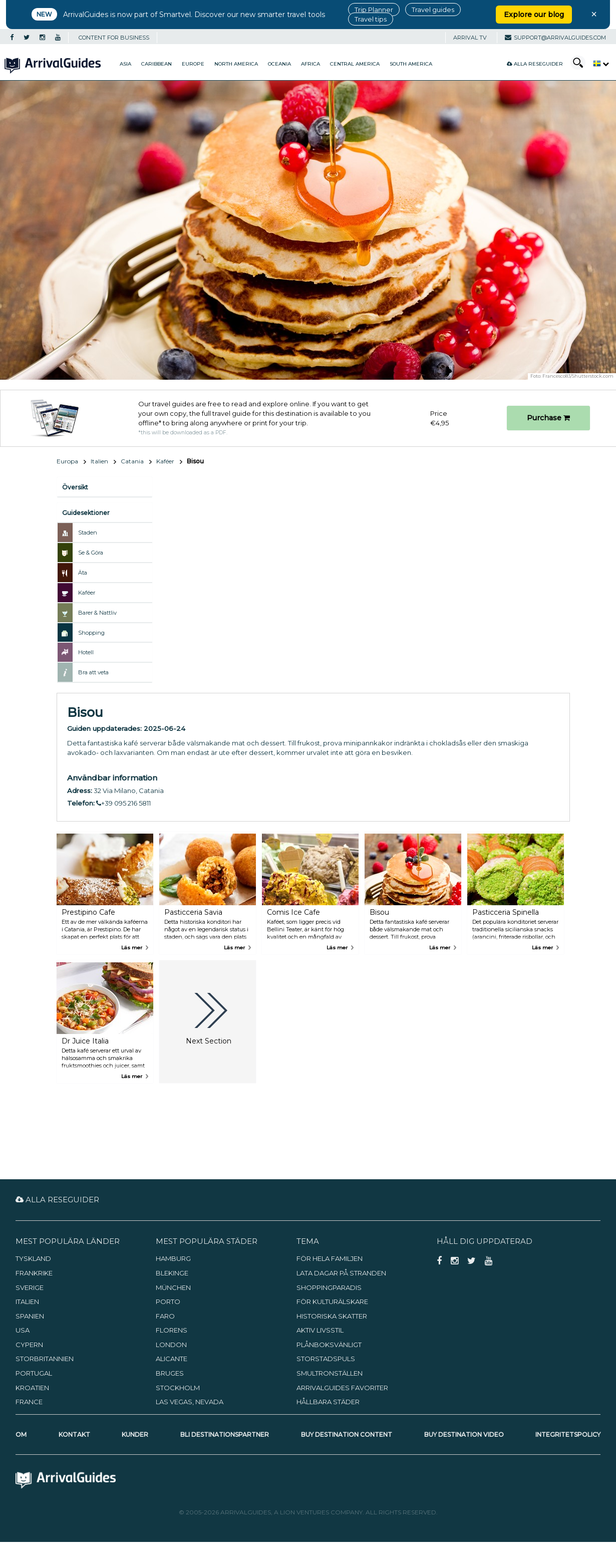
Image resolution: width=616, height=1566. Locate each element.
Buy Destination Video (464, 1434)
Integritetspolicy (567, 1434)
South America (411, 64)
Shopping (91, 632)
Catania (132, 461)
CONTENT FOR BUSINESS (114, 37)
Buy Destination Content (346, 1434)
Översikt (75, 487)
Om (21, 1434)
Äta (82, 572)
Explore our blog (534, 14)
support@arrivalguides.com (555, 37)
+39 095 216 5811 (123, 803)
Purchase (548, 417)
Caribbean (156, 64)
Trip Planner (374, 10)
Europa (67, 461)
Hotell (86, 652)
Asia (125, 64)
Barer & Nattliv (97, 612)
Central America (355, 64)
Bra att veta (93, 672)
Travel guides (433, 10)
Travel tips (371, 19)
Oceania (279, 64)
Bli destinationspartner (224, 1434)
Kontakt (74, 1434)
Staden (87, 532)
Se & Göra (90, 552)
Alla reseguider (535, 64)
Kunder (135, 1434)
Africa (310, 64)
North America (236, 64)
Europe (193, 64)
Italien (99, 461)
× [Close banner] (594, 14)
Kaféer (165, 461)
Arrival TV (470, 37)
